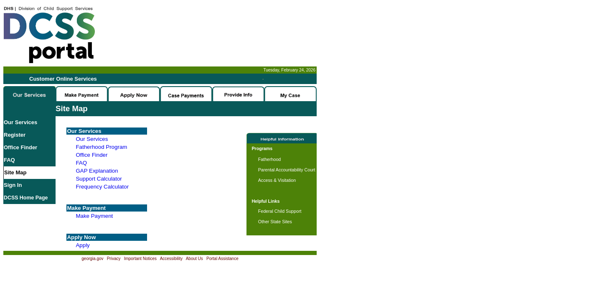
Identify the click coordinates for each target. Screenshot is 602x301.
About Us (194, 258)
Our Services (20, 122)
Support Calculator (99, 179)
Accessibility (171, 258)
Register (14, 135)
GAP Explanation (97, 171)
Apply (82, 245)
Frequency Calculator (102, 187)
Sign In (13, 185)
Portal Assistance (222, 258)
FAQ (9, 160)
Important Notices (140, 258)
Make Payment (94, 216)
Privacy (114, 258)
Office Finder (20, 147)
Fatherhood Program (101, 147)
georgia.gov (92, 258)
